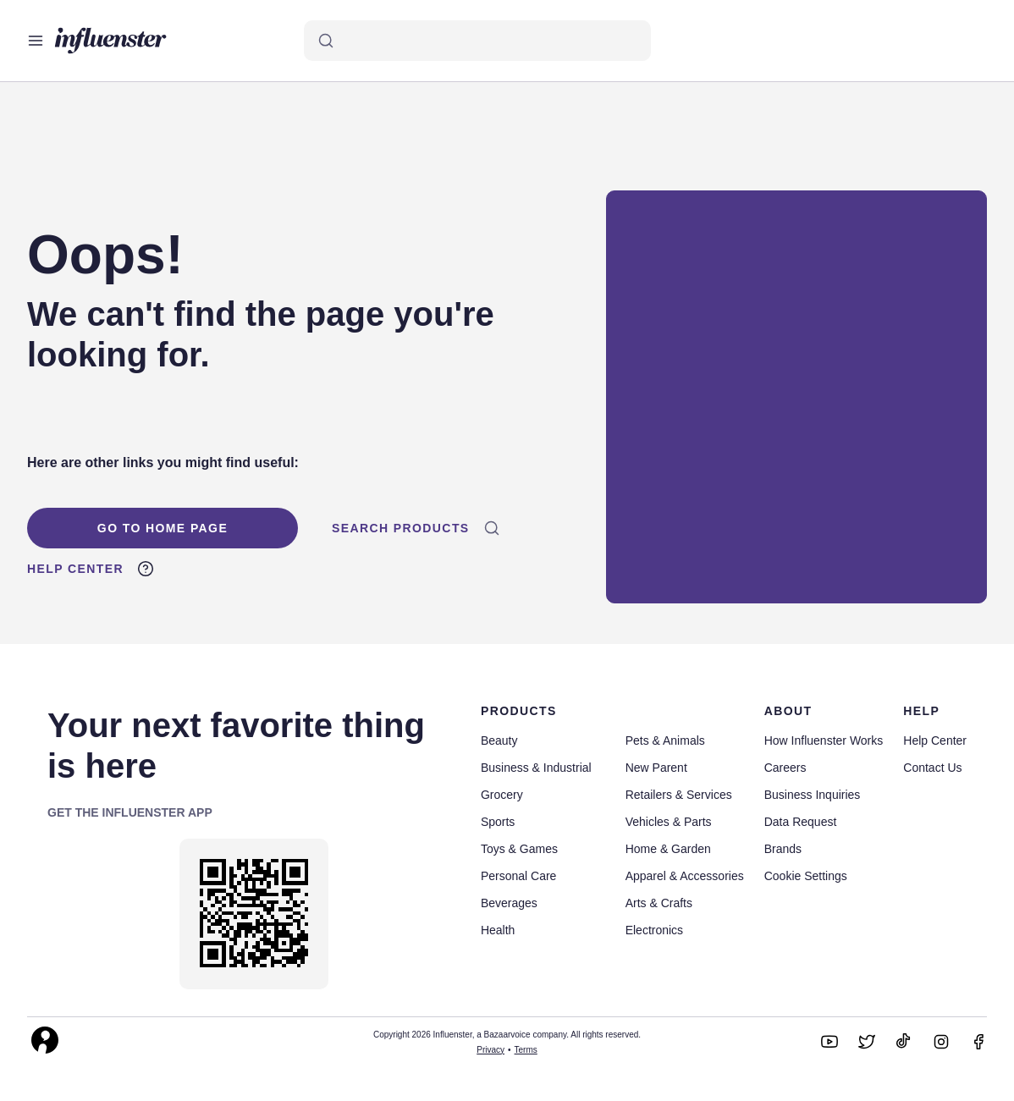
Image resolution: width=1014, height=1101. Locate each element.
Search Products (416, 528)
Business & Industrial (536, 767)
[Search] (477, 40)
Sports (498, 822)
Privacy (490, 1049)
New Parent (656, 767)
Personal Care (519, 876)
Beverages (509, 903)
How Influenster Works (824, 740)
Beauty (499, 740)
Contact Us (932, 767)
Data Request (800, 822)
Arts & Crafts (658, 903)
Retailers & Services (678, 794)
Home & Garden (668, 849)
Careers (785, 767)
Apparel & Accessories (684, 876)
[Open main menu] (35, 40)
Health (498, 930)
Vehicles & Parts (668, 822)
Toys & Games (519, 849)
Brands (783, 849)
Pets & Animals (665, 740)
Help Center (90, 568)
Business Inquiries (812, 794)
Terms (526, 1049)
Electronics (654, 930)
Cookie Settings (805, 876)
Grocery (502, 794)
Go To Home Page (162, 528)
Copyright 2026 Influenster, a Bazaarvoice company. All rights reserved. (507, 1034)
